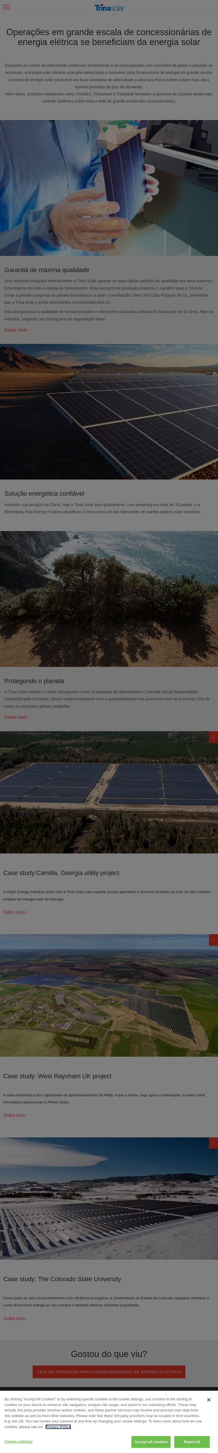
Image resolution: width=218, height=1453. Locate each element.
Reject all (192, 1442)
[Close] (209, 1400)
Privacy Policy (58, 1427)
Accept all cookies (151, 1442)
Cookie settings (19, 1441)
